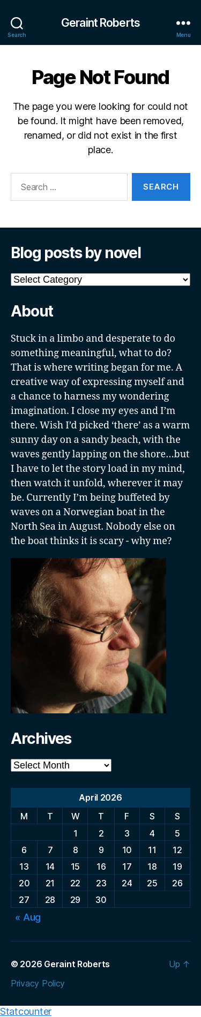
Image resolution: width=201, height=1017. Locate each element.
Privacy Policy (38, 983)
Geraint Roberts (100, 22)
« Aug (28, 917)
